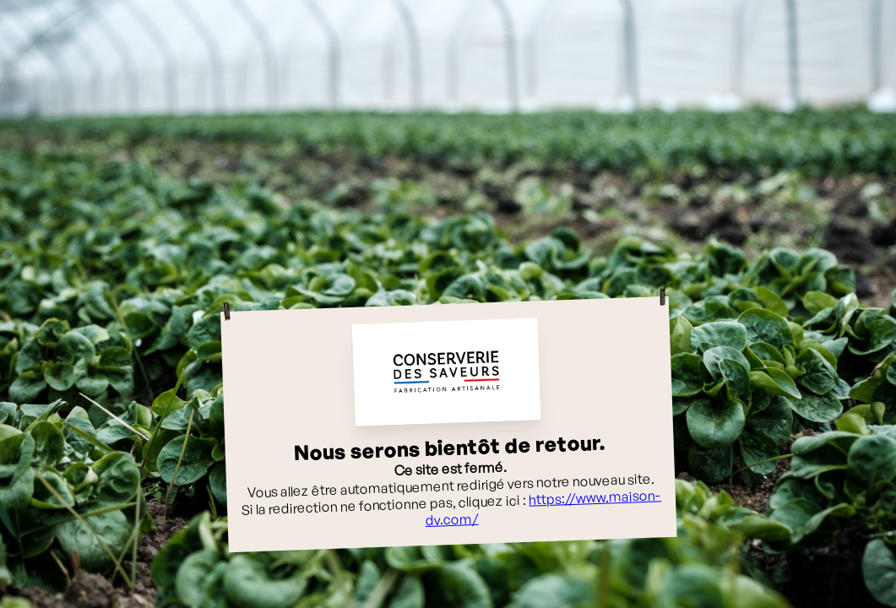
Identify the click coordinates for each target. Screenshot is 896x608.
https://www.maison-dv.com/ (543, 507)
